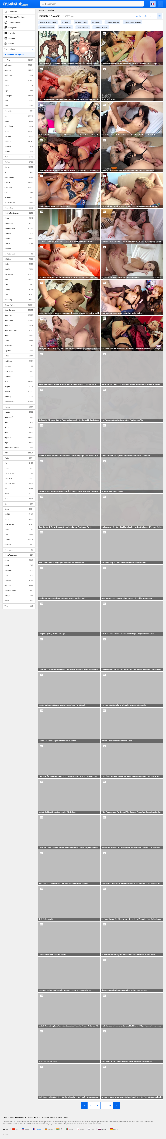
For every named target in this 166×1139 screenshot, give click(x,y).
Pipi (19, 463)
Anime (19, 85)
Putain (19, 494)
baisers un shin (81, 22)
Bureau (19, 152)
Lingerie (19, 376)
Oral (19, 432)
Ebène (19, 218)
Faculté (19, 269)
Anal (19, 80)
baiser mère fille (65, 27)
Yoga (19, 606)
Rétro (19, 519)
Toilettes (19, 580)
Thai (19, 575)
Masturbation (19, 402)
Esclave (19, 243)
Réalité (19, 514)
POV (19, 453)
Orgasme (19, 437)
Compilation (19, 177)
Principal (41, 10)
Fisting (19, 289)
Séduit (19, 565)
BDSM (19, 106)
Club (19, 172)
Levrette (19, 366)
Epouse (19, 238)
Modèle (19, 412)
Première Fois (19, 483)
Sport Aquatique (19, 555)
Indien (19, 341)
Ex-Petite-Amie (19, 254)
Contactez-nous (8, 1117)
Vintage (19, 596)
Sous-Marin (19, 550)
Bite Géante (19, 126)
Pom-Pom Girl (19, 473)
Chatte (19, 167)
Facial (19, 264)
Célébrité (19, 198)
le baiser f (66, 22)
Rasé (19, 499)
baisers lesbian (82, 27)
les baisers (96, 22)
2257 (66, 1117)
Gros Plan (19, 315)
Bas (19, 116)
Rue (19, 504)
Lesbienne (19, 361)
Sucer (19, 560)
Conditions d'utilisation (24, 1117)
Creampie (19, 187)
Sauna (19, 529)
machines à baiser (101, 27)
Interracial (19, 346)
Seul (19, 534)
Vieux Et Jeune (19, 591)
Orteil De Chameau (19, 448)
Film (19, 284)
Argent (19, 90)
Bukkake (19, 147)
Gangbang (19, 300)
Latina (19, 356)
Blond (19, 131)
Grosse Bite (19, 320)
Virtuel (19, 601)
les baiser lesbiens (47, 27)
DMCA (37, 1117)
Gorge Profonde (19, 305)
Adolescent (19, 65)
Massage (19, 397)
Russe (19, 509)
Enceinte (19, 233)
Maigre (19, 386)
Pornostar (19, 478)
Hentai (19, 335)
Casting (19, 162)
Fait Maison (19, 274)
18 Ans (19, 60)
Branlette (19, 136)
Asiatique (19, 96)
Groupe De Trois (19, 330)
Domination (19, 208)
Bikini (19, 121)
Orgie (19, 443)
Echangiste (19, 223)
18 (110, 1105)
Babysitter (19, 111)
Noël (19, 422)
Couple (19, 182)
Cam (19, 157)
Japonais (19, 351)
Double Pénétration (19, 213)
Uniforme (19, 585)
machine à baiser (112, 22)
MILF (19, 381)
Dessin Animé (19, 203)
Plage (19, 468)
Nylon (19, 427)
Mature (19, 407)
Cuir (19, 192)
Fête (19, 295)
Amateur (19, 70)
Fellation (19, 279)
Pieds (19, 458)
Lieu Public (19, 371)
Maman (19, 392)
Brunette (19, 142)
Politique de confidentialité (52, 1117)
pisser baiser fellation (133, 22)
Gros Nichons (19, 310)
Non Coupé (19, 417)
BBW (19, 101)
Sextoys (19, 540)
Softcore (19, 545)
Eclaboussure (19, 228)
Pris (19, 488)
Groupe (19, 325)
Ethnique (19, 249)
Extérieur (19, 259)
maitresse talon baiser (48, 22)
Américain (19, 75)
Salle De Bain (19, 524)
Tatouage (19, 570)
